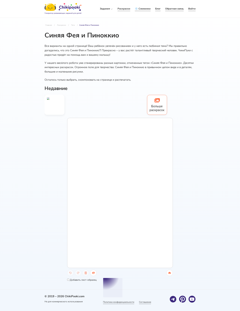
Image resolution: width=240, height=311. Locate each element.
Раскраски (124, 8)
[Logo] (63, 9)
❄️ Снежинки (143, 8)
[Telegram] (173, 299)
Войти (192, 8)
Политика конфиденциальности (118, 302)
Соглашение (145, 302)
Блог (158, 8)
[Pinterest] (182, 299)
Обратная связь (174, 8)
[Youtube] (192, 299)
